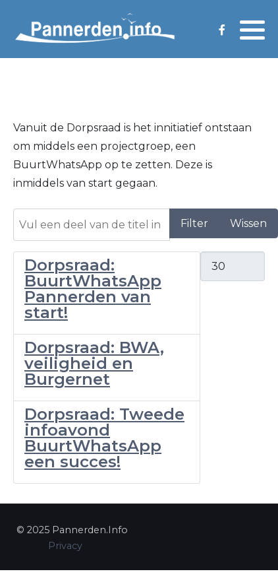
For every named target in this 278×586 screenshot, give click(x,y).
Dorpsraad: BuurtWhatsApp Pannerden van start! (92, 288)
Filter (194, 223)
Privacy (65, 546)
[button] (252, 29)
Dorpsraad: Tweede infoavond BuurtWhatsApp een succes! (104, 438)
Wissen (248, 223)
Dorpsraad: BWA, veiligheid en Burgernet (94, 363)
